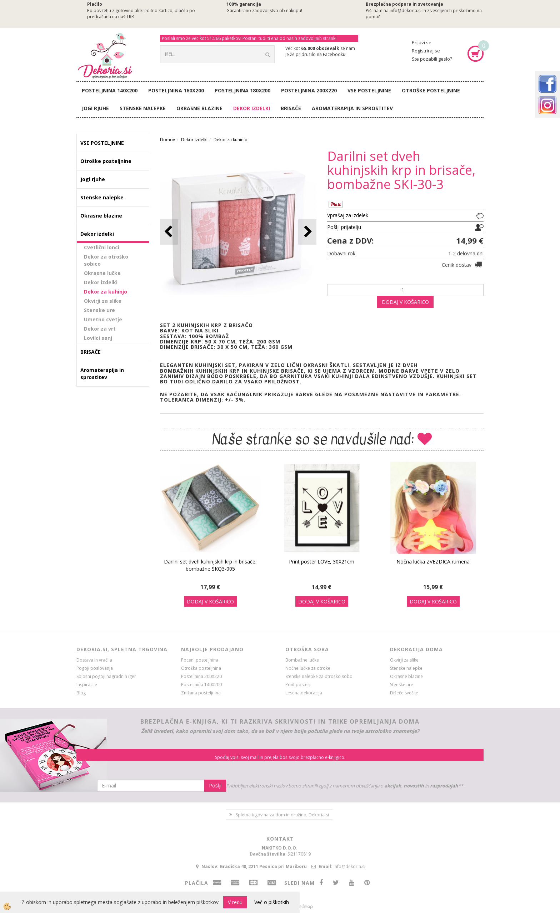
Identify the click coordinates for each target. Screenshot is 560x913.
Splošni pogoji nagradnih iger (106, 676)
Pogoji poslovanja (94, 668)
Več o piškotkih (271, 902)
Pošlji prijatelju (344, 227)
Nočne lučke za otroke (307, 668)
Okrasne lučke (102, 273)
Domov (167, 140)
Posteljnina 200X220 (309, 90)
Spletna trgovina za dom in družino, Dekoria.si (282, 815)
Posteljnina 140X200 (110, 90)
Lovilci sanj (98, 338)
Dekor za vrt (100, 328)
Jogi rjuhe (95, 108)
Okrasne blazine (199, 108)
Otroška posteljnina (201, 668)
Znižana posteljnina (201, 693)
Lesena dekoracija (303, 693)
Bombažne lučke (302, 660)
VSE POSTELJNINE (369, 90)
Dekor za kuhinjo (105, 291)
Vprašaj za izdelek (347, 215)
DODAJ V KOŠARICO (405, 302)
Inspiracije (86, 685)
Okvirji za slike (102, 300)
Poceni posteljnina (199, 660)
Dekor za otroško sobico (106, 260)
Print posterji (298, 685)
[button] (307, 232)
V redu (235, 902)
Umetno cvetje (103, 319)
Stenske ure (99, 310)
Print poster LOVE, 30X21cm (321, 561)
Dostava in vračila (94, 660)
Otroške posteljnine (431, 90)
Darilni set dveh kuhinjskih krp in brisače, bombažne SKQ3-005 (210, 565)
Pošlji (215, 785)
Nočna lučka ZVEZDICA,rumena (433, 561)
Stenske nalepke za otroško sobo (318, 676)
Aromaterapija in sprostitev (352, 108)
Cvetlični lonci (101, 247)
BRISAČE (291, 108)
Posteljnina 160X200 (176, 90)
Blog (81, 693)
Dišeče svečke (404, 693)
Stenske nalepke (143, 108)
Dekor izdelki (251, 108)
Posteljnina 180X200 (242, 90)
